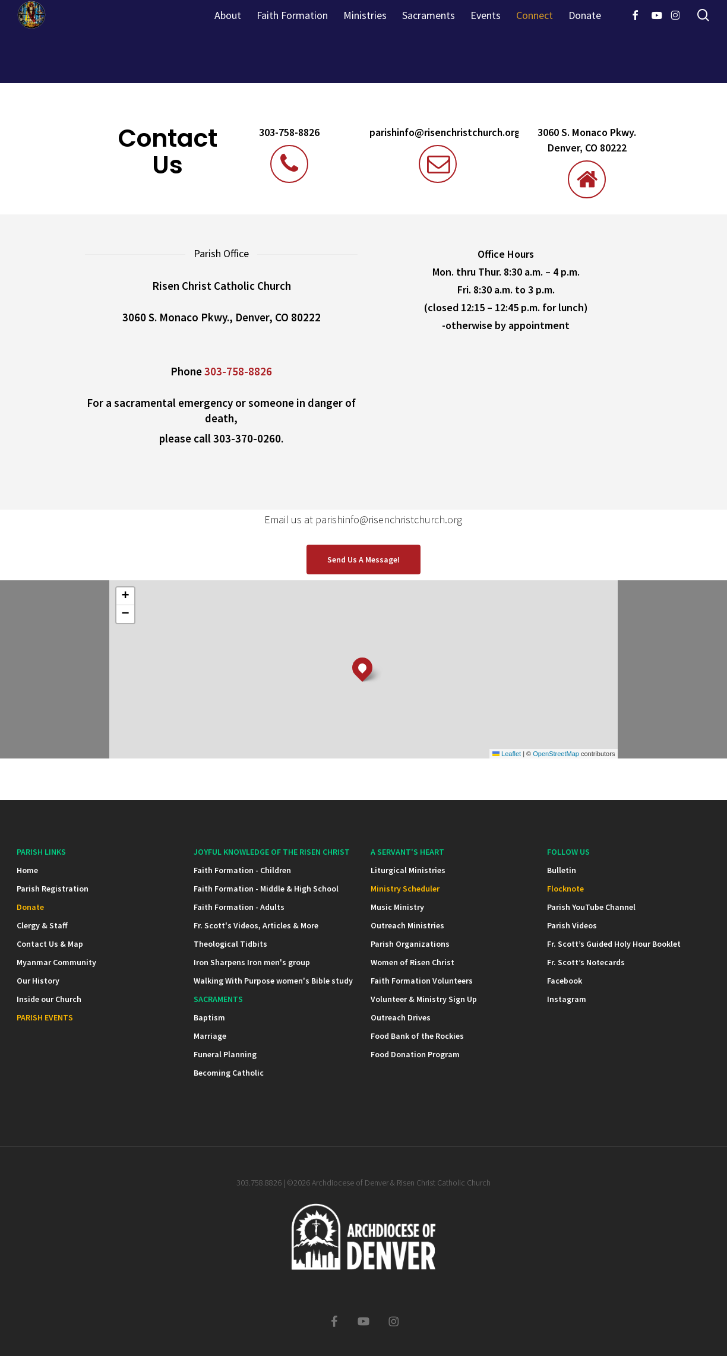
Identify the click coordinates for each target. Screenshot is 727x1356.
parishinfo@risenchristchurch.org (440, 132)
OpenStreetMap (556, 753)
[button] (363, 559)
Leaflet (506, 753)
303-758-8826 (289, 132)
